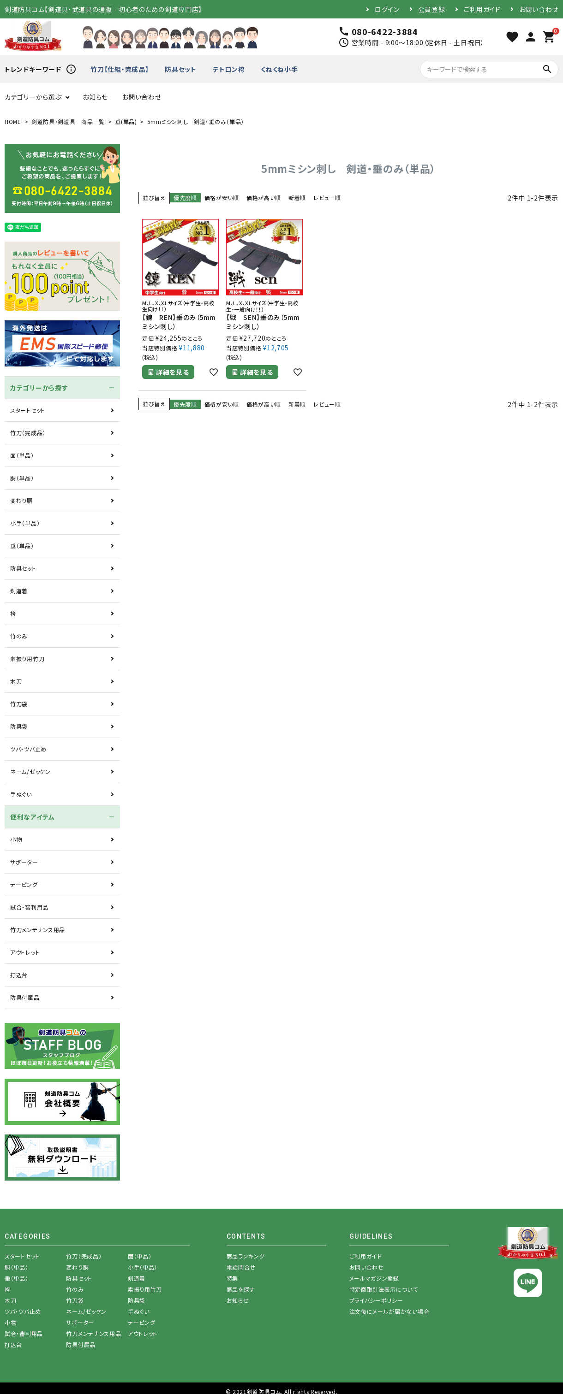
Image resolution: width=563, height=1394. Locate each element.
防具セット (181, 69)
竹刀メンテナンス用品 (37, 929)
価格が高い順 (263, 197)
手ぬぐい (21, 794)
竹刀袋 (19, 704)
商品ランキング (246, 1256)
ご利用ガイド (482, 9)
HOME (13, 121)
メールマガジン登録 (374, 1278)
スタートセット (27, 410)
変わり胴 (21, 500)
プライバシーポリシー (376, 1300)
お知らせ (95, 96)
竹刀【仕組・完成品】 (119, 69)
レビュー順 (327, 197)
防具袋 (19, 726)
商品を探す (241, 1289)
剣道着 (19, 591)
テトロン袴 (229, 69)
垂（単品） (22, 545)
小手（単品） (25, 523)
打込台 (19, 975)
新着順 (297, 197)
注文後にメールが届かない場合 (389, 1311)
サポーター (24, 862)
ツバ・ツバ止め (28, 749)
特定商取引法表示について (383, 1289)
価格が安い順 (221, 197)
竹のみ (19, 636)
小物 (16, 839)
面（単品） (22, 455)
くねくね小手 (279, 69)
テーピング (24, 884)
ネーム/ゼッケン (30, 771)
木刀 (16, 681)
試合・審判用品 (29, 907)
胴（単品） (22, 478)
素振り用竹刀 (27, 658)
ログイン (387, 9)
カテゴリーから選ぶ (33, 96)
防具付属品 (25, 997)
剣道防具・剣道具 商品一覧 (68, 121)
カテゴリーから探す (39, 387)
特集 (232, 1278)
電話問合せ (241, 1267)
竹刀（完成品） (28, 433)
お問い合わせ (538, 9)
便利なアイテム (32, 816)
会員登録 (431, 9)
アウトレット (25, 952)
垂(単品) (126, 121)
